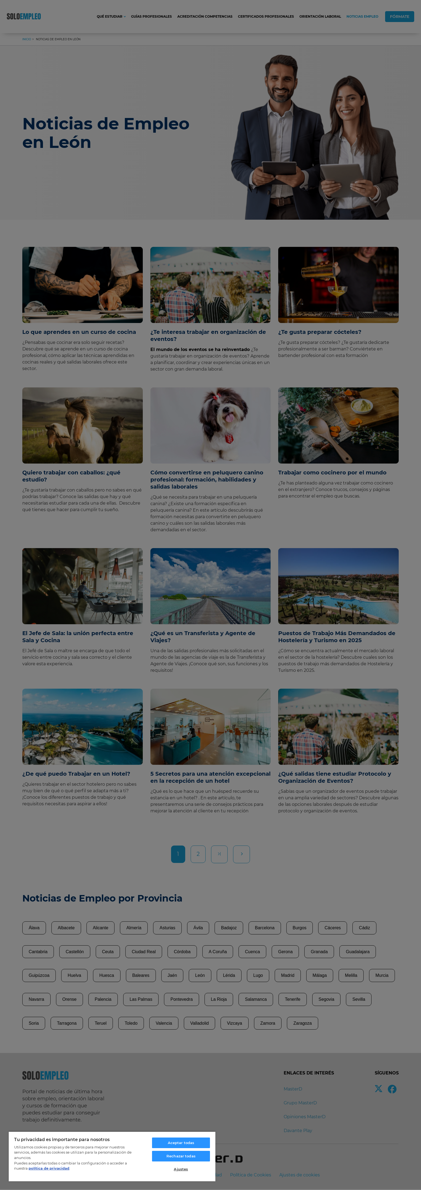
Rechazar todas (181, 1156)
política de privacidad (49, 1168)
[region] (112, 1156)
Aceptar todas (181, 1143)
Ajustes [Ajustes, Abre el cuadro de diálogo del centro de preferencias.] (181, 1169)
